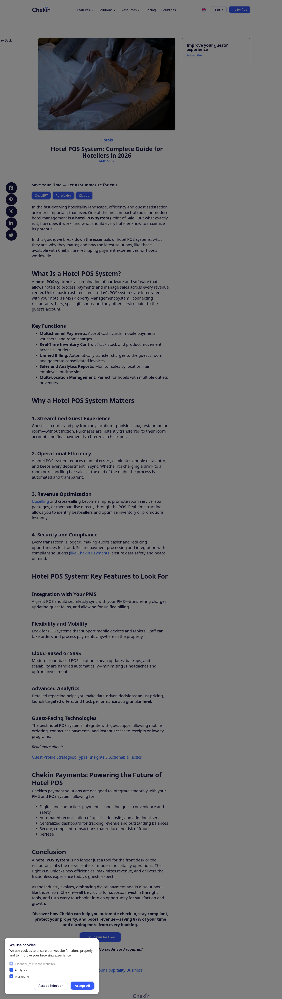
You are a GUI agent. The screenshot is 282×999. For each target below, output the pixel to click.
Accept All (82, 986)
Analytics (21, 970)
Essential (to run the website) (35, 964)
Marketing (22, 976)
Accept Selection (50, 986)
